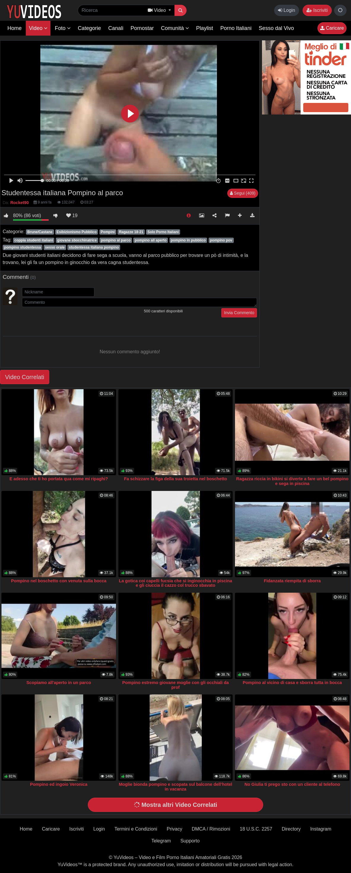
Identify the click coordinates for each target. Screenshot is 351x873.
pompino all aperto (150, 240)
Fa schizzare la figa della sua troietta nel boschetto (175, 478)
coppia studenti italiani (33, 240)
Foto (63, 28)
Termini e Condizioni (136, 828)
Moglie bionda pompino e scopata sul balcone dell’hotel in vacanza (175, 786)
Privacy (174, 828)
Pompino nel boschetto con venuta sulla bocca (58, 580)
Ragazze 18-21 (131, 232)
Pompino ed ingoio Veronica (59, 784)
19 (71, 215)
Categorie (89, 28)
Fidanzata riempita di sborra (292, 580)
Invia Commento (239, 312)
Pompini (108, 232)
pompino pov (221, 240)
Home (14, 28)
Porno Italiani (236, 28)
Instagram (320, 828)
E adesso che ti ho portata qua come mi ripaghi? (58, 478)
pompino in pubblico (188, 240)
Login (286, 10)
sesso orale (55, 247)
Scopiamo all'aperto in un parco (58, 682)
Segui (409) (242, 193)
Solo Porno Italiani (163, 232)
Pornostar (142, 28)
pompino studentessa (22, 247)
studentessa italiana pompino (94, 247)
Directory (291, 828)
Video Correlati (24, 377)
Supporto (190, 840)
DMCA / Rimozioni (211, 828)
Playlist (204, 28)
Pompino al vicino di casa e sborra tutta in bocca (292, 682)
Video (38, 28)
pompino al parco (116, 240)
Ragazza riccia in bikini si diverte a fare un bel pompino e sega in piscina (292, 481)
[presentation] (67, 319)
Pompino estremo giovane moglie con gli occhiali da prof (175, 685)
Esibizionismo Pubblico (77, 232)
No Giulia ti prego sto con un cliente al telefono (292, 784)
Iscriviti (317, 10)
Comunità (175, 28)
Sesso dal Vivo (276, 28)
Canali (115, 28)
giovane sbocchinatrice (77, 240)
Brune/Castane (40, 232)
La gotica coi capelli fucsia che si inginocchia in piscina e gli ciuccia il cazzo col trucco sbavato (175, 583)
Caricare (332, 28)
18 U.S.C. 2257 (256, 828)
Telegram (161, 840)
